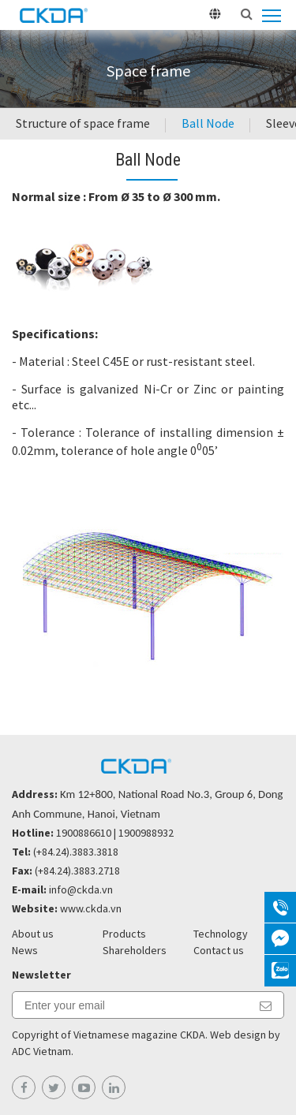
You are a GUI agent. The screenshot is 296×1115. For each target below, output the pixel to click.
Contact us (218, 950)
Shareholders (135, 950)
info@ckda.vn (81, 889)
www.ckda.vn (91, 908)
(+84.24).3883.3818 (75, 852)
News (25, 950)
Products (124, 934)
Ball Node (208, 123)
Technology (220, 934)
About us (33, 934)
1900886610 (83, 833)
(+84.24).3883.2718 (77, 870)
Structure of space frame (83, 123)
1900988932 (146, 833)
